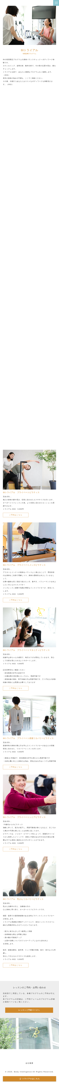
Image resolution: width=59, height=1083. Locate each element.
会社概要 (29, 1063)
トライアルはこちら (29, 1079)
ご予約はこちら (15, 515)
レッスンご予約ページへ (29, 1010)
